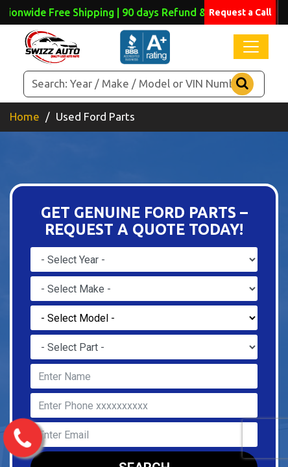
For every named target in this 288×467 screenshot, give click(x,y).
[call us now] (22, 439)
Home (25, 116)
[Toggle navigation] (251, 46)
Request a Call (240, 12)
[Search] (144, 84)
